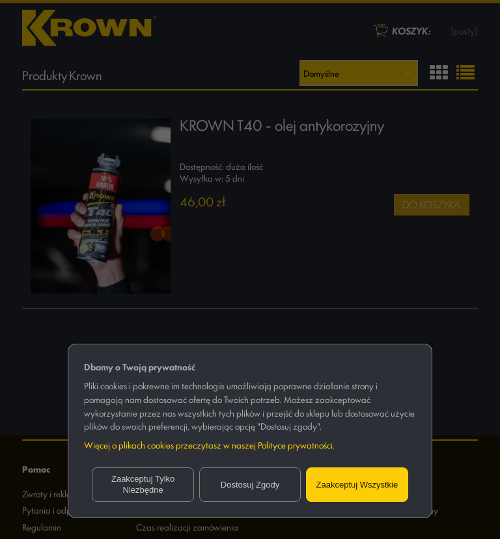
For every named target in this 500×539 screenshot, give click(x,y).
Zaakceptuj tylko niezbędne (142, 484)
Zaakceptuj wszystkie (357, 485)
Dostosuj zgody (250, 485)
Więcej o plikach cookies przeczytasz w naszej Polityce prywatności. (209, 444)
